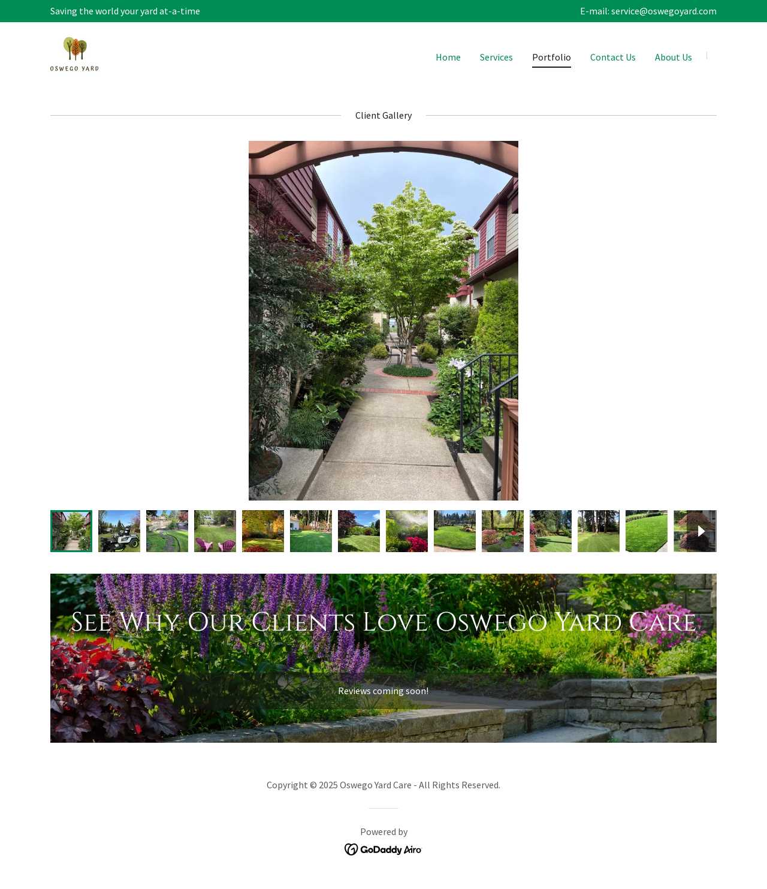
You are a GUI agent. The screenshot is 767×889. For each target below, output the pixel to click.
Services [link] (496, 57)
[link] (74, 55)
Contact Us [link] (613, 57)
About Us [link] (673, 57)
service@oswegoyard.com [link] (664, 11)
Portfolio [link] (551, 57)
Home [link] (448, 57)
